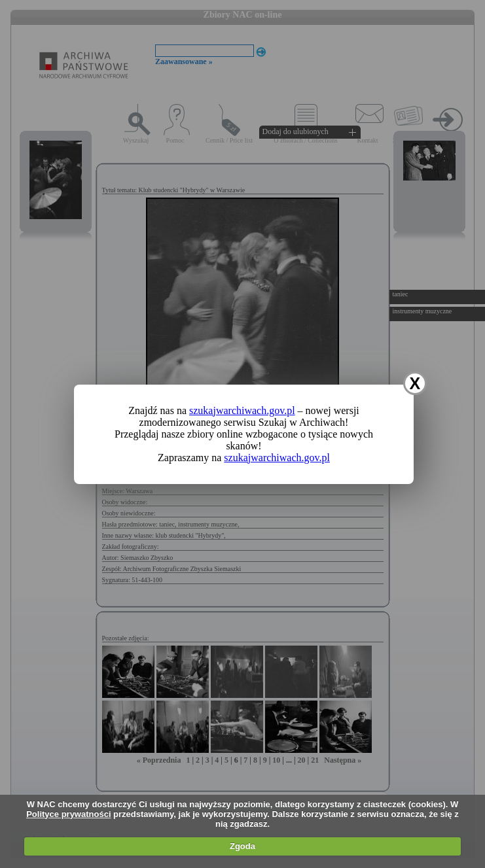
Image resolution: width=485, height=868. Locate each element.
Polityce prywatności (68, 814)
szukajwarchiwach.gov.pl (242, 410)
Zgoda (242, 846)
